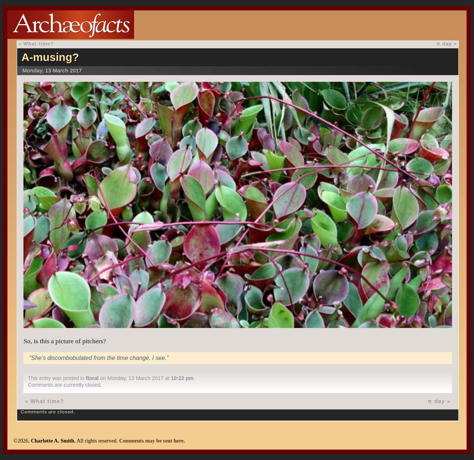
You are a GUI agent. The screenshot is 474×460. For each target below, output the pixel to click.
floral (92, 378)
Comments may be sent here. (152, 441)
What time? (38, 43)
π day (444, 43)
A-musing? (50, 57)
